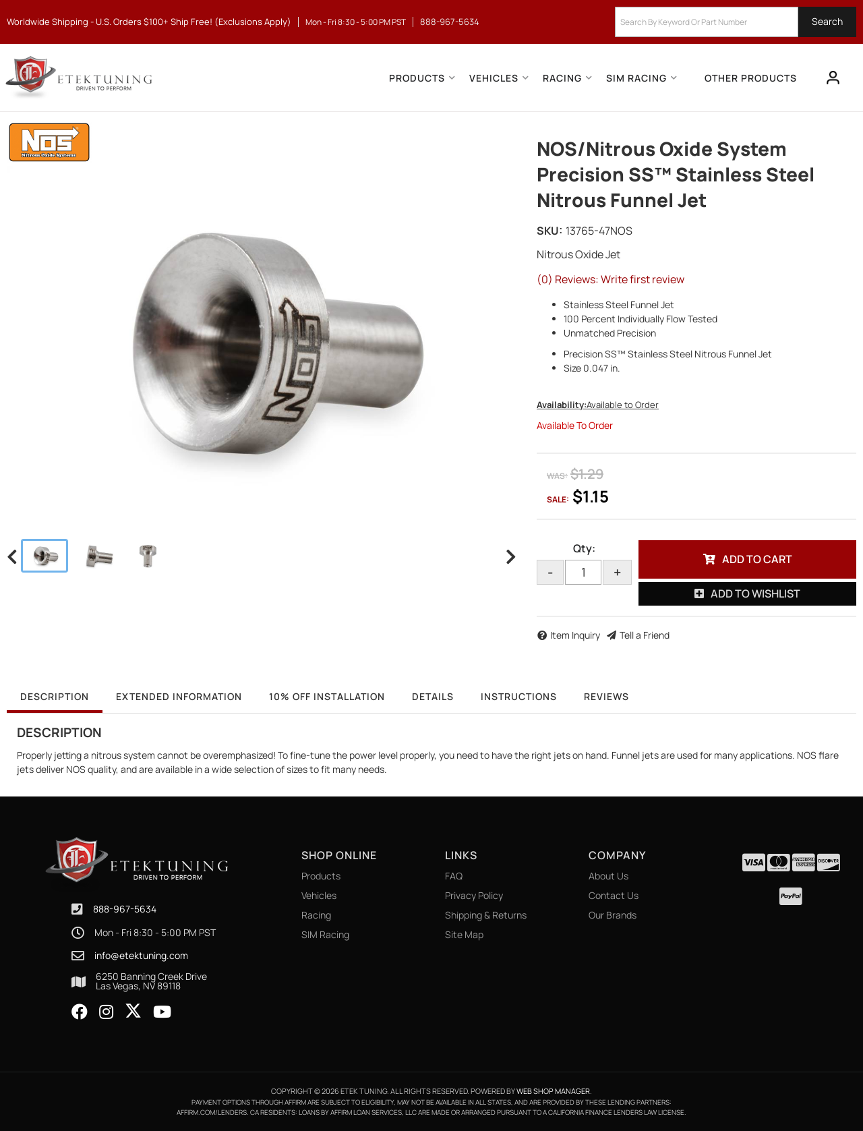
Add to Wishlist (755, 593)
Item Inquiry (575, 635)
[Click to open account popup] (833, 78)
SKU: (549, 230)
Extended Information (179, 696)
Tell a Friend (644, 635)
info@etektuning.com (141, 955)
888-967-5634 (124, 908)
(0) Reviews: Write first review (610, 279)
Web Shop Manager (553, 1091)
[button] (735, 22)
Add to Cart (757, 559)
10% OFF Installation (327, 696)
